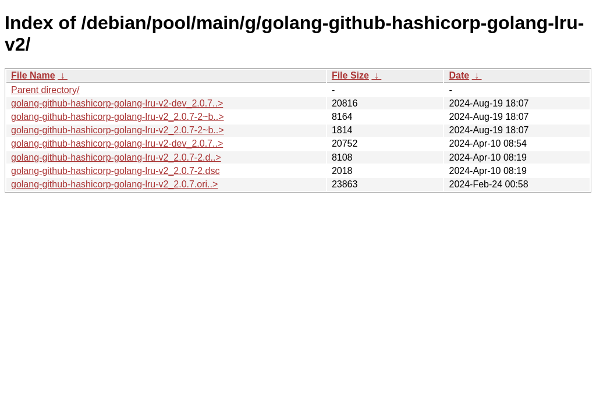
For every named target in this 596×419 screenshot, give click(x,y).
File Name (33, 75)
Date (459, 75)
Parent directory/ (45, 90)
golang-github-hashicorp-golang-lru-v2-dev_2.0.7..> (117, 103)
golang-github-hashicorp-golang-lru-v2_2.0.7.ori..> (114, 184)
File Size (350, 75)
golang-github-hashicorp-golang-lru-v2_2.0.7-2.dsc (115, 171)
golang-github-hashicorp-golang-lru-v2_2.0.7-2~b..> (117, 117)
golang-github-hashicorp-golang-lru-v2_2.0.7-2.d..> (116, 157)
